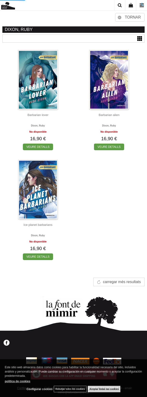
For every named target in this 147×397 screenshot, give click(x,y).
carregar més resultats (122, 282)
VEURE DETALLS (37, 147)
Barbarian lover (37, 115)
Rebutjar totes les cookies (70, 389)
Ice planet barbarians (38, 225)
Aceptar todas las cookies (104, 389)
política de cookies (17, 381)
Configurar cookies (40, 389)
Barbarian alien (109, 115)
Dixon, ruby (38, 125)
